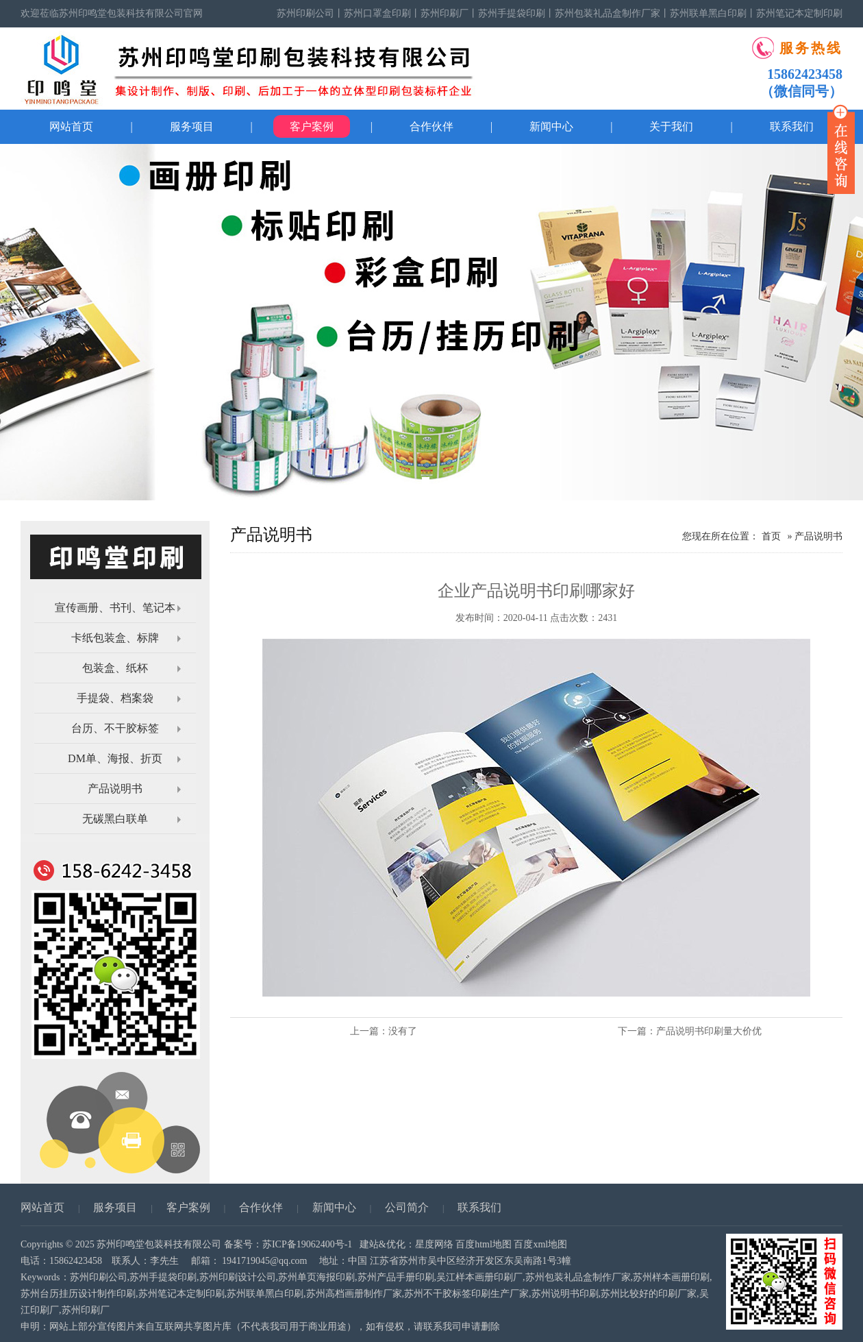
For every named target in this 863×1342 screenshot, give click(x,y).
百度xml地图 (540, 1244)
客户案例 (312, 126)
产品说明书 (115, 788)
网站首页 (71, 126)
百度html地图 (483, 1244)
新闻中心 (551, 126)
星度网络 (434, 1244)
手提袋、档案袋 (115, 698)
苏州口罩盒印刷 (377, 13)
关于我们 (671, 126)
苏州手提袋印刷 (511, 13)
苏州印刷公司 (305, 13)
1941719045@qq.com (265, 1261)
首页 (771, 536)
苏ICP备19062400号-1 (307, 1244)
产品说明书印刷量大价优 (709, 1031)
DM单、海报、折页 (115, 758)
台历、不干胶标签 (115, 728)
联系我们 (479, 1207)
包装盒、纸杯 (115, 668)
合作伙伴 (431, 126)
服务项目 (192, 126)
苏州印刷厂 (444, 13)
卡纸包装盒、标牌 (115, 638)
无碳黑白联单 (115, 819)
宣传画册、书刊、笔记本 (115, 607)
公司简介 (407, 1207)
